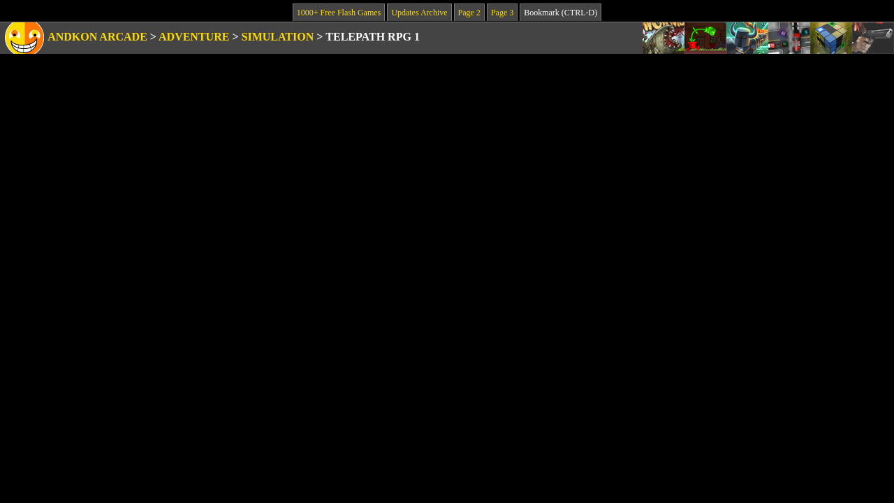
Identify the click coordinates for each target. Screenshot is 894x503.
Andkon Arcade (97, 37)
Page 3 (502, 12)
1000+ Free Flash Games (339, 12)
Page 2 (469, 12)
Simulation (278, 37)
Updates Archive (419, 12)
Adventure (194, 37)
